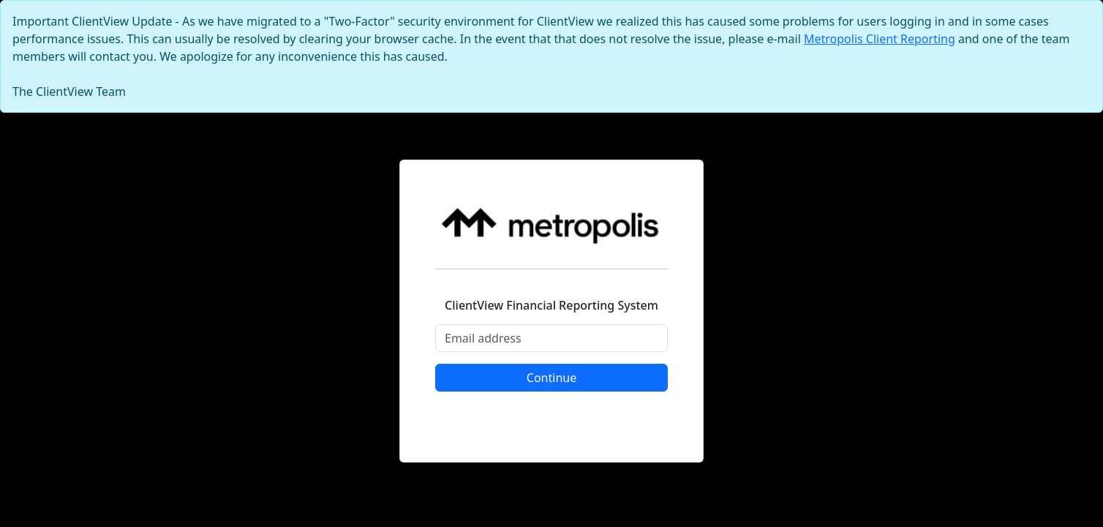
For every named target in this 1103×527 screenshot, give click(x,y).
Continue (551, 378)
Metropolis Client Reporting (879, 39)
